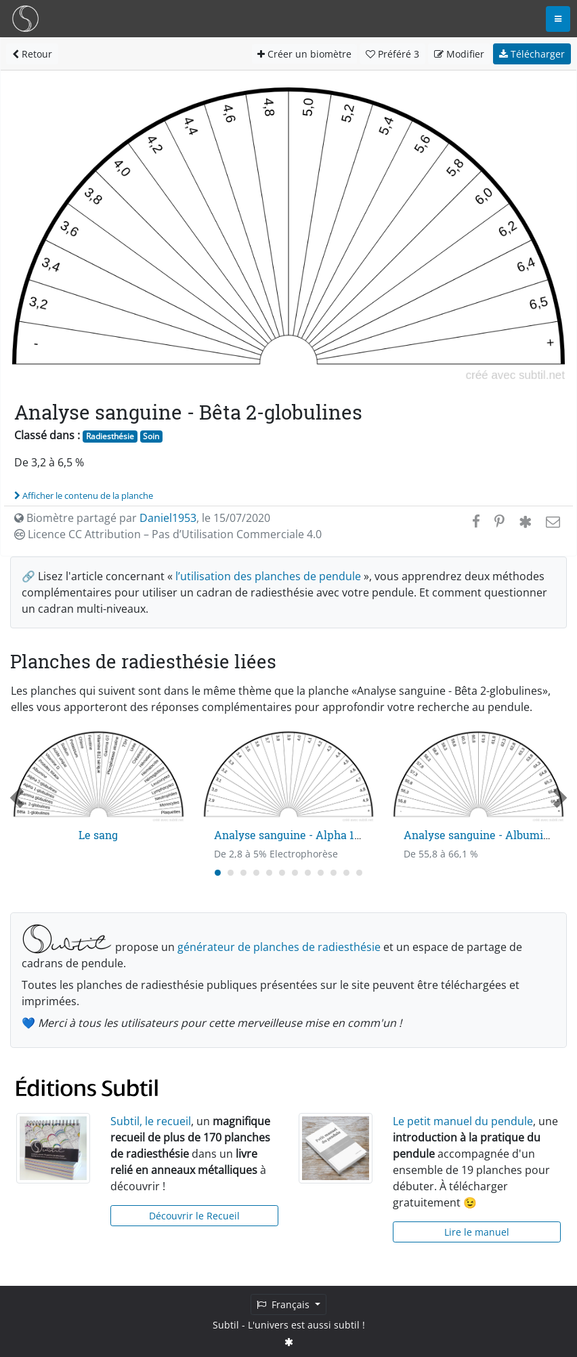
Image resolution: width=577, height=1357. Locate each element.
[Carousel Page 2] (231, 873)
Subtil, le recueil (150, 1121)
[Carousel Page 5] (269, 873)
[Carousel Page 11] (346, 873)
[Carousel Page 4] (256, 873)
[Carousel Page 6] (282, 873)
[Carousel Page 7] (295, 873)
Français (284, 1304)
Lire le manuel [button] (476, 1232)
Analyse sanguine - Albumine (480, 835)
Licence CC (168, 534)
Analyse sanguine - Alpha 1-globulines (313, 835)
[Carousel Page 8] (308, 873)
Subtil (226, 1324)
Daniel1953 (168, 517)
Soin (151, 436)
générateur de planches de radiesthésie (279, 946)
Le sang (98, 835)
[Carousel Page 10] (333, 873)
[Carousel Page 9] (321, 873)
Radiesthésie (110, 436)
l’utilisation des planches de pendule (268, 576)
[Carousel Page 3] (243, 873)
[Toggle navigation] (558, 19)
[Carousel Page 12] (359, 873)
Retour (32, 53)
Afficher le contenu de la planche (83, 495)
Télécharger (532, 53)
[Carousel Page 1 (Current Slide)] (218, 873)
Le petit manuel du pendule (463, 1121)
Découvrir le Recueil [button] (194, 1215)
